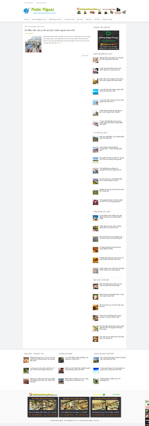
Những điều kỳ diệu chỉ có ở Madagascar (110, 379)
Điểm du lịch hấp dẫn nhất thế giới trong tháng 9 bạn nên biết (77, 369)
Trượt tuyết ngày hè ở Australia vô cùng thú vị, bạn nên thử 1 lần (112, 369)
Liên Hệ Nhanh (41, 3)
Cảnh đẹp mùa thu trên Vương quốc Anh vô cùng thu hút (110, 226)
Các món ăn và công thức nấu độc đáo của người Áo (112, 337)
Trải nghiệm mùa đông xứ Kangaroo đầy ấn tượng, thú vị (110, 169)
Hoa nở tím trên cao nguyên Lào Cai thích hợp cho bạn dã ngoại (111, 237)
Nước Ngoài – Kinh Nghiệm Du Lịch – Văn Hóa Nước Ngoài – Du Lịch (77, 420)
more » (59, 43)
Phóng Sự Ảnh (107, 19)
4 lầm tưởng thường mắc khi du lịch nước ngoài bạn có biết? (111, 111)
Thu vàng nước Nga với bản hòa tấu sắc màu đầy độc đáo (113, 358)
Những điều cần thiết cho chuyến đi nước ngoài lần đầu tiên (111, 58)
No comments (29, 33)
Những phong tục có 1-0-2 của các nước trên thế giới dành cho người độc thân (42, 359)
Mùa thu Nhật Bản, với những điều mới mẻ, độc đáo (112, 137)
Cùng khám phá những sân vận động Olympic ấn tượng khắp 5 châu (111, 217)
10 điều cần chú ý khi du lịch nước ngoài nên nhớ (50, 30)
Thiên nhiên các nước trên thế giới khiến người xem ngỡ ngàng (112, 269)
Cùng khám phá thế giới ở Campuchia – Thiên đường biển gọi (111, 148)
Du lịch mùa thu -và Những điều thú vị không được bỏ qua (111, 179)
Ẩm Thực (80, 19)
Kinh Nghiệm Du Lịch (39, 19)
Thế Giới (97, 19)
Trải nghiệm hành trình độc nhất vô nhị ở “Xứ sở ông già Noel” (111, 200)
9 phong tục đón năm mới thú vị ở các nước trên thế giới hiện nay (42, 369)
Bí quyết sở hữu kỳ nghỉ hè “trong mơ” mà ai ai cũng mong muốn (112, 158)
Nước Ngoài (29, 3)
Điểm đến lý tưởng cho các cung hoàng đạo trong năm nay (76, 379)
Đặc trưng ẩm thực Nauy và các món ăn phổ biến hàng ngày (111, 284)
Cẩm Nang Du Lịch (55, 19)
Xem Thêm (85, 55)
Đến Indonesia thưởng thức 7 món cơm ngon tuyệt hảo (112, 295)
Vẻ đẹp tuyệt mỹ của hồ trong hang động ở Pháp (110, 248)
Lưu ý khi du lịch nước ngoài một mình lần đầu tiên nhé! (111, 90)
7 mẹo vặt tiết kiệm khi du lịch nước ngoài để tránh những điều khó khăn (111, 122)
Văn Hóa (89, 19)
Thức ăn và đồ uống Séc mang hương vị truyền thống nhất (110, 316)
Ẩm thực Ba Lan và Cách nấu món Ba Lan (112, 305)
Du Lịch (26, 19)
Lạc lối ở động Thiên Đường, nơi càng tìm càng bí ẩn (76, 358)
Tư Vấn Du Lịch (69, 19)
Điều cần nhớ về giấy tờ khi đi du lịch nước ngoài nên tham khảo (111, 79)
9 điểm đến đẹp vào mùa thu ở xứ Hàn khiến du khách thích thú (112, 258)
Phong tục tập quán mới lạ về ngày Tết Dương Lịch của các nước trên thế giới (42, 380)
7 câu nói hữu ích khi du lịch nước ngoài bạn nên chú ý (112, 100)
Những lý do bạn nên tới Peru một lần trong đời (112, 190)
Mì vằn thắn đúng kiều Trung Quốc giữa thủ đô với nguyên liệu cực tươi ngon (112, 327)
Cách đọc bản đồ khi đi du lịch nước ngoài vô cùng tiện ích (110, 69)
